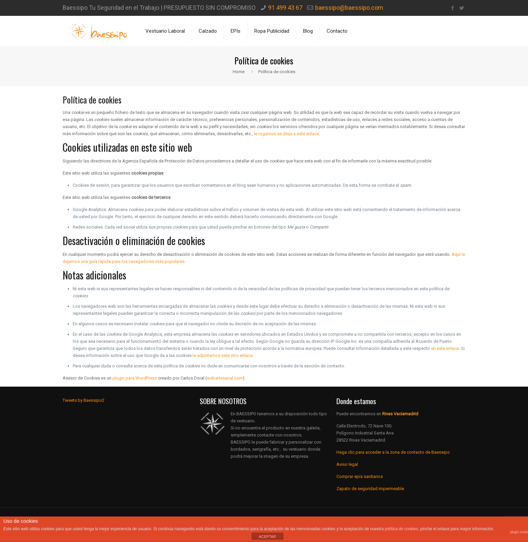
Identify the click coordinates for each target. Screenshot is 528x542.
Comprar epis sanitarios (359, 476)
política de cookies (401, 528)
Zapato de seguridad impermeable (370, 488)
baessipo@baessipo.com (349, 7)
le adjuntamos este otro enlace (223, 355)
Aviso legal (347, 464)
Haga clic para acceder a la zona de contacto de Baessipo (393, 452)
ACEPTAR (267, 537)
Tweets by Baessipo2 (83, 400)
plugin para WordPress (134, 378)
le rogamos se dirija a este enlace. (287, 133)
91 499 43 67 (285, 7)
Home (238, 71)
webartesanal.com (225, 378)
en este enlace (445, 348)
